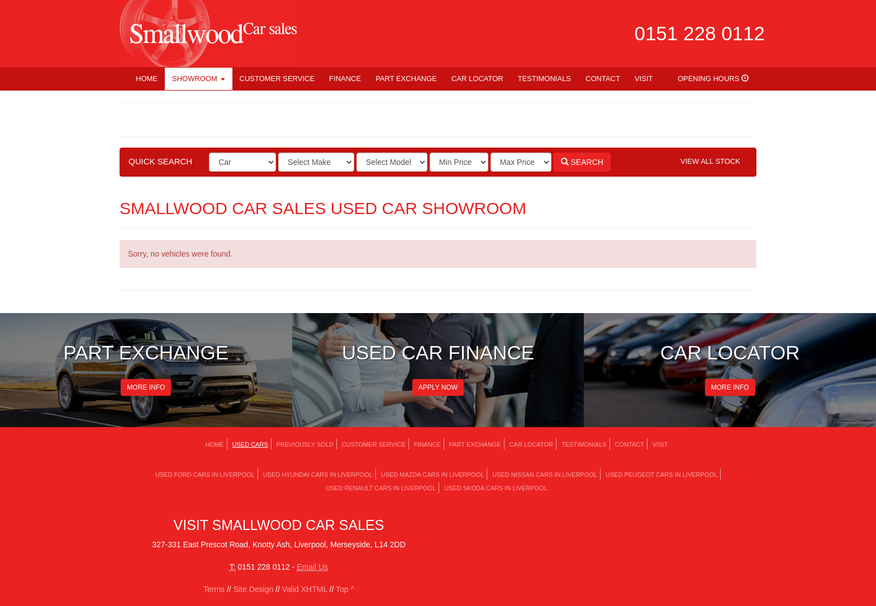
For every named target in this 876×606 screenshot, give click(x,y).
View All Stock (710, 161)
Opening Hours (713, 78)
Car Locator (477, 78)
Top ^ (345, 589)
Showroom (198, 78)
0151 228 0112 (699, 33)
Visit (644, 78)
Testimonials (544, 78)
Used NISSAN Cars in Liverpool (544, 474)
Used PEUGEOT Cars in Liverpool (661, 474)
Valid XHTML (304, 589)
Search (582, 162)
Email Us (312, 566)
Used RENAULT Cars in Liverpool (381, 488)
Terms (214, 589)
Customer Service (277, 78)
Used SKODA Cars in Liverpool (496, 488)
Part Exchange (406, 78)
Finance (345, 78)
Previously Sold (305, 444)
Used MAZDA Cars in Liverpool (432, 474)
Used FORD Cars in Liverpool (205, 474)
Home (147, 78)
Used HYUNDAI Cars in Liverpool (318, 474)
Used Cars (250, 444)
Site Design (254, 589)
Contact (602, 78)
